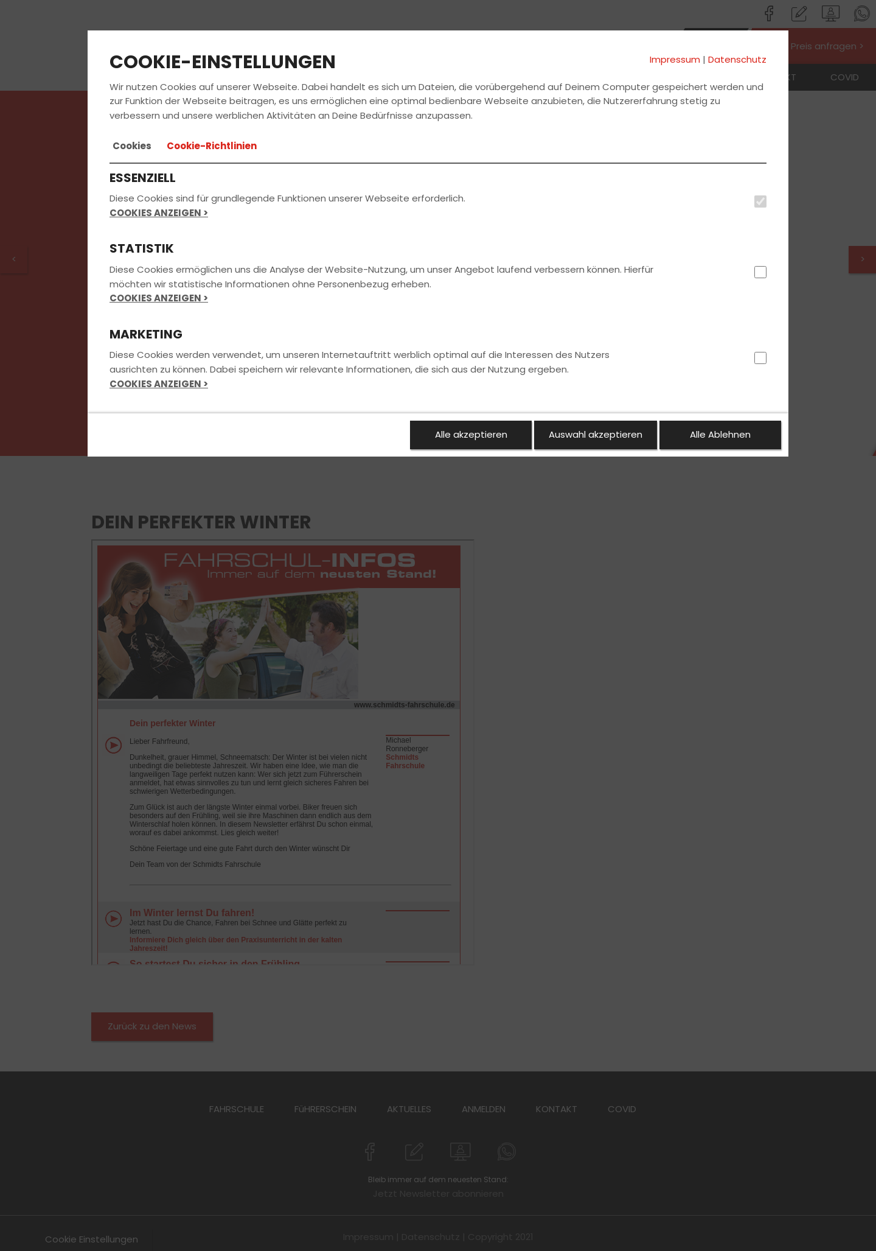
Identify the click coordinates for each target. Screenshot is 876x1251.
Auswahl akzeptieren (595, 434)
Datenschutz (737, 59)
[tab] (132, 146)
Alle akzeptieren (471, 434)
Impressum (675, 59)
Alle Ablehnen (720, 434)
